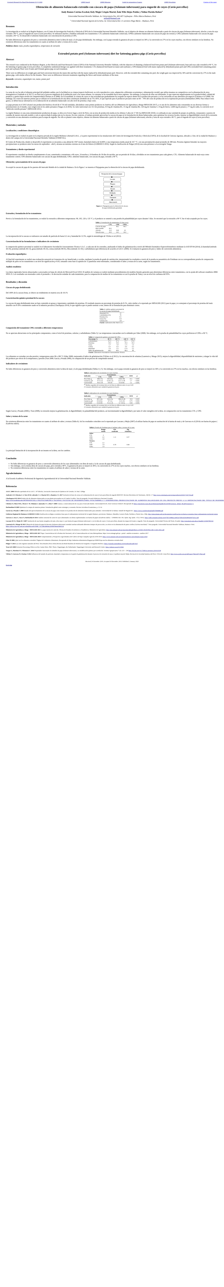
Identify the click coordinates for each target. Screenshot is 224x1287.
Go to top (9, 565)
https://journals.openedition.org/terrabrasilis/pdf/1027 (121, 543)
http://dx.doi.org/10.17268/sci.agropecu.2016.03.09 (145, 550)
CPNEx (131, 34)
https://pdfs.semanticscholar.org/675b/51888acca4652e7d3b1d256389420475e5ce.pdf (172, 517)
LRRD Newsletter (170, 2)
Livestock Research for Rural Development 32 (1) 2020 (24, 2)
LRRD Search (85, 2)
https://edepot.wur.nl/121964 (115, 547)
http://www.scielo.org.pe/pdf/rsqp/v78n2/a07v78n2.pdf (188, 554)
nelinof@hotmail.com (112, 18)
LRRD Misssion (105, 2)
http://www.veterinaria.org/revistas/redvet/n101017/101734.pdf (173, 495)
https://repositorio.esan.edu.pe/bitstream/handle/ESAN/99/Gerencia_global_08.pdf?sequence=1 (164, 504)
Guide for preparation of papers (132, 2)
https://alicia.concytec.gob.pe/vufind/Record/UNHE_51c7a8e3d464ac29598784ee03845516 (35, 526)
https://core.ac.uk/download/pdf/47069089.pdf (148, 511)
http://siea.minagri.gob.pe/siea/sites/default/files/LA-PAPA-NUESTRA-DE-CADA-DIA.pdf (135, 530)
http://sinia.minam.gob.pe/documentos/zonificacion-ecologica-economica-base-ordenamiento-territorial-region (183, 514)
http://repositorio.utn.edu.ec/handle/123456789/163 (197, 521)
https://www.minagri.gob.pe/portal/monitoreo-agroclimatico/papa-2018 (125, 537)
